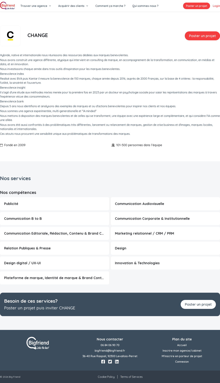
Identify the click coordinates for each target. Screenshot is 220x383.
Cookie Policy (106, 377)
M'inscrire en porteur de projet (182, 356)
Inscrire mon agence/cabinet (182, 350)
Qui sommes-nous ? (145, 6)
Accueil (182, 345)
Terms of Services (131, 377)
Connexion (182, 361)
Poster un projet (196, 6)
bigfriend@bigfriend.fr (110, 350)
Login (216, 6)
